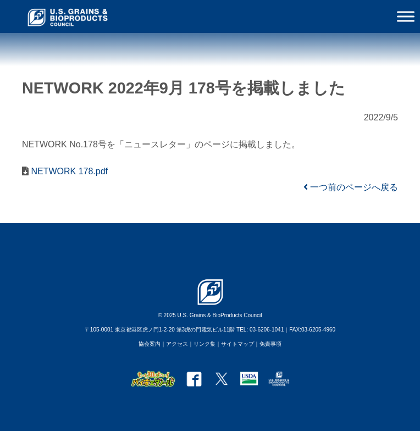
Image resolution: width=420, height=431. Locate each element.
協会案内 (150, 344)
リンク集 (204, 344)
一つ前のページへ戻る (350, 187)
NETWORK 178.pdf (68, 171)
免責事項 (270, 344)
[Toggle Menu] (406, 16)
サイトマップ (237, 344)
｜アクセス (174, 344)
